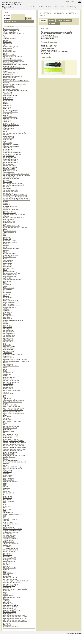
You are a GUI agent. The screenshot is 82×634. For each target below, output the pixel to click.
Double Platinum (8, 289)
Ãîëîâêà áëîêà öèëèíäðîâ (10, 524)
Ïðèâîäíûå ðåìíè (7, 263)
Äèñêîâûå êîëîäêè (8, 348)
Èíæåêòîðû (6, 180)
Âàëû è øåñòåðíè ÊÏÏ (9, 558)
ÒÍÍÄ (4, 45)
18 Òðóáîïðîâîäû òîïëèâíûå (11, 543)
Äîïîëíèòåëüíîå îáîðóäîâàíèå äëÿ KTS (14, 68)
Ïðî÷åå (5, 247)
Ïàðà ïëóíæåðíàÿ (8, 498)
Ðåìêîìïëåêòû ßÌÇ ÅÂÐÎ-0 (10, 605)
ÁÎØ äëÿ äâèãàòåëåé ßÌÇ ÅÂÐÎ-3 (13, 33)
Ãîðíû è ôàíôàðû (8, 139)
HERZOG (6, 507)
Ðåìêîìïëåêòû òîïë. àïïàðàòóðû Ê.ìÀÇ (14, 615)
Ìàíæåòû (5, 459)
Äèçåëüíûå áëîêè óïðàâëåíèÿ (12, 152)
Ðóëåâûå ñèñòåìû (8, 271)
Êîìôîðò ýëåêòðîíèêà (9, 222)
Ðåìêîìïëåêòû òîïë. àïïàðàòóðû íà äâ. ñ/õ (15, 620)
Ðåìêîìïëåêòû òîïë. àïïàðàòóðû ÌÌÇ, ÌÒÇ (15, 617)
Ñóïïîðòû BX (7, 325)
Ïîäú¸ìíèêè (6, 82)
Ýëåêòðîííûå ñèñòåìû (9, 38)
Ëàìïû (5, 234)
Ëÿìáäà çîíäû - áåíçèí (9, 240)
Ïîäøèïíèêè (6, 463)
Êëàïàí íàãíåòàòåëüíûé (10, 452)
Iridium (5, 291)
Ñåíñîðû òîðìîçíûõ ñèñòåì (10, 95)
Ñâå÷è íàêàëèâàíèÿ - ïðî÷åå (11, 305)
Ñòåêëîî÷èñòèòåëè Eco (10, 405)
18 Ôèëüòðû (7, 545)
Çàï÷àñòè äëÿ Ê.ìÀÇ (9, 586)
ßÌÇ (4, 517)
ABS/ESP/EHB (7, 353)
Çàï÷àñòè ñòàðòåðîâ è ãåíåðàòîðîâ (14, 214)
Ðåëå (5, 102)
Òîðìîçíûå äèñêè (8, 338)
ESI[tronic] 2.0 (7, 623)
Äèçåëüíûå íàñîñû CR (9, 157)
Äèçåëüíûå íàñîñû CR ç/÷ (11, 159)
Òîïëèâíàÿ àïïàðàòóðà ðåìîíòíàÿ (12, 450)
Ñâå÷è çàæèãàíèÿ (9, 288)
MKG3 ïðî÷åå (7, 107)
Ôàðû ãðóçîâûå (8, 372)
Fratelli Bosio (7, 506)
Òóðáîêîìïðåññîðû (8, 595)
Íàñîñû (5, 131)
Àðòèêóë (7, 15)
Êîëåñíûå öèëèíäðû (9, 219)
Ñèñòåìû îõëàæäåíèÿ (9, 231)
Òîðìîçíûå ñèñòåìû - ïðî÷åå (11, 366)
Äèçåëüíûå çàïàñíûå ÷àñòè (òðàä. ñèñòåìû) (16, 175)
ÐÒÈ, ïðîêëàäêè (8, 573)
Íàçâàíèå (7, 18)
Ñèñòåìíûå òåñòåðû (9, 87)
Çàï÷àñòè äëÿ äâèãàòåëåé (11, 582)
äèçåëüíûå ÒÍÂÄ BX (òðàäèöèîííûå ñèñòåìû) (16, 200)
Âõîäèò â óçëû (53, 23)
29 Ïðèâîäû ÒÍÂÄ (8, 546)
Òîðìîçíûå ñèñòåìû (8, 351)
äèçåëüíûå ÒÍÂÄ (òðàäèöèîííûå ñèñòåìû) (15, 196)
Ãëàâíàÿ (32, 6)
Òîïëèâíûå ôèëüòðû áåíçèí (11, 380)
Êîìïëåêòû (6, 525)
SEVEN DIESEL (8, 512)
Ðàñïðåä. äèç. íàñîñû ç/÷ (10, 167)
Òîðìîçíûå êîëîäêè (8, 341)
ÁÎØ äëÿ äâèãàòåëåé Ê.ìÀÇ (11, 30)
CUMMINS (6, 491)
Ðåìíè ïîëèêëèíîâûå (9, 268)
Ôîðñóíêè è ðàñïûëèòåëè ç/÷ (12, 191)
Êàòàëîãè (6, 574)
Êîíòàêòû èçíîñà (8, 349)
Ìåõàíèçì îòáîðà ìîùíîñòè (10, 560)
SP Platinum (7, 292)
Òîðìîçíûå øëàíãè (8, 330)
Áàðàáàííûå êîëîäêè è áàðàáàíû (12, 354)
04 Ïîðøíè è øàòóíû (9, 527)
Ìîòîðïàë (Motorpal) (9, 431)
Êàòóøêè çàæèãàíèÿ (9, 213)
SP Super (6, 296)
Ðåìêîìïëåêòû (7, 602)
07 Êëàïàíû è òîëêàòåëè (10, 532)
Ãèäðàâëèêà (7, 356)
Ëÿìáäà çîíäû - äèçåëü (10, 242)
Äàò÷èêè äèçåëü (8, 123)
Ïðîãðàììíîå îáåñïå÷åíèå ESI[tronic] (13, 61)
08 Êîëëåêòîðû (7, 534)
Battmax (5, 115)
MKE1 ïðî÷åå (7, 104)
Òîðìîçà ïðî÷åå (7, 327)
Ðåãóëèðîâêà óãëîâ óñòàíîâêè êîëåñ (14, 84)
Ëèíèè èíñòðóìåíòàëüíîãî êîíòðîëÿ (13, 76)
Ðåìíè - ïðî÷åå (7, 265)
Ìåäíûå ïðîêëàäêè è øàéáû (11, 460)
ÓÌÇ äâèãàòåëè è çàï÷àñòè (11, 597)
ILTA (4, 511)
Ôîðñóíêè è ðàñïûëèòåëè (10, 190)
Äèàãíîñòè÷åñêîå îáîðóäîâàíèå (12, 60)
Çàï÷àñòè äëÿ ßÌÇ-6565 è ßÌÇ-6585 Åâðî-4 (16, 581)
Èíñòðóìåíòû (7, 576)
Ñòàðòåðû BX (7, 318)
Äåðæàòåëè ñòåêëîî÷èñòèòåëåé (13, 410)
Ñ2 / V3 (5, 403)
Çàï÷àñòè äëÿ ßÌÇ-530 (10, 579)
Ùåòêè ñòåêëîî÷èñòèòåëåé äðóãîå (13, 408)
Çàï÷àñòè (6, 473)
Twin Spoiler (7, 398)
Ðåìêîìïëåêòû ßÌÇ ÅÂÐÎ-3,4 (11, 610)
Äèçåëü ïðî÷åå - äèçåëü (10, 255)
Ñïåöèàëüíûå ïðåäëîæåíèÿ (11, 29)
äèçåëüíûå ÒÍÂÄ (8, 193)
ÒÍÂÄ (5, 37)
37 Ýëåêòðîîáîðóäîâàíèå (10, 550)
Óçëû (5, 367)
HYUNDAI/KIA (7, 509)
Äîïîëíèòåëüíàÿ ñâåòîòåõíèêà (12, 279)
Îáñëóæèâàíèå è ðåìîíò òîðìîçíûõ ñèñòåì (15, 359)
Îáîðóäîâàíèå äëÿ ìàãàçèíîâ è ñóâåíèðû (15, 90)
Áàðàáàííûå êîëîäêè (9, 346)
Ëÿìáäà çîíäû (7, 237)
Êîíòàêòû (49, 6)
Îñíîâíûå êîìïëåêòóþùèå (10, 428)
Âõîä (79, 2)
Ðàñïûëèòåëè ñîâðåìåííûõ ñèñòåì (13, 183)
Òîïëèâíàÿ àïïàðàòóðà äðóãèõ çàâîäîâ (14, 449)
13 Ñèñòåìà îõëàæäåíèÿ (10, 538)
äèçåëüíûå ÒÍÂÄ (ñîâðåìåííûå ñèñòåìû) (15, 195)
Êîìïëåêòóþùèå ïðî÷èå (9, 55)
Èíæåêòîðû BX (7, 182)
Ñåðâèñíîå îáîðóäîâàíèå (10, 481)
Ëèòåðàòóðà (7, 625)
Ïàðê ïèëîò (6, 244)
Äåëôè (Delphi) (7, 470)
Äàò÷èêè (6, 130)
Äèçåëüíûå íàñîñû (8, 156)
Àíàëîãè (51, 20)
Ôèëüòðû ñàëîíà (8, 385)
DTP (4, 494)
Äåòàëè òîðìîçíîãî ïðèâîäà (11, 144)
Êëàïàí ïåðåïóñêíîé (9, 454)
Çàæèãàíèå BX (8, 211)
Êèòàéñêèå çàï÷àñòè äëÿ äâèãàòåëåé (15, 589)
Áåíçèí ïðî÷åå (7, 120)
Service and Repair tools (10, 110)
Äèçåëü (5, 71)
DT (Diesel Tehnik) (9, 493)
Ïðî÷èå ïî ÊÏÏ (6, 563)
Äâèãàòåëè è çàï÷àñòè (10, 519)
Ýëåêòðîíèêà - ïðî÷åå (9, 232)
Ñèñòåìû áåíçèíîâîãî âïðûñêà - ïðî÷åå (14, 133)
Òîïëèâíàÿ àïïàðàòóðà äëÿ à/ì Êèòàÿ (14, 441)
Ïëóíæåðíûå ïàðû (8, 151)
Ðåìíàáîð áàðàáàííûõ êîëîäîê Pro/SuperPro (16, 361)
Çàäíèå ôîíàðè (7, 281)
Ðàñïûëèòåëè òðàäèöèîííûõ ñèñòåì (13, 185)
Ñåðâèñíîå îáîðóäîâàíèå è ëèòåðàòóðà (15, 621)
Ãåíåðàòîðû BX (7, 312)
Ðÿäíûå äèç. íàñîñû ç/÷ (10, 170)
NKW (5, 395)
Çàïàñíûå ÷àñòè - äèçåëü (11, 178)
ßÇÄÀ (5, 35)
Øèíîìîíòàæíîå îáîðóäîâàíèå (11, 89)
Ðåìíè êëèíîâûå (7, 266)
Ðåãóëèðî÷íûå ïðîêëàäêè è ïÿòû (12, 467)
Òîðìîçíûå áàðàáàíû (9, 335)
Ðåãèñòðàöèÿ (71, 6)
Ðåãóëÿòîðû (7, 314)
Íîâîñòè (62, 6)
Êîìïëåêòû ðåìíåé (8, 261)
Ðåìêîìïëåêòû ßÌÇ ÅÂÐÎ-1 (10, 607)
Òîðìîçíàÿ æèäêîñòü (9, 332)
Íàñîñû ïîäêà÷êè (8, 164)
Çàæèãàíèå (6, 204)
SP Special (6, 294)
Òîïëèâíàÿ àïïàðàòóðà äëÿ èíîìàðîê (13, 444)
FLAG (5, 504)
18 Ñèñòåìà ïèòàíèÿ (9, 542)
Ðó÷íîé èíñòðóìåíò (8, 86)
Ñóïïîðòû (5, 322)
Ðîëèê (5, 270)
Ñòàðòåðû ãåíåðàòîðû (10, 307)
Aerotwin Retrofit (8, 393)
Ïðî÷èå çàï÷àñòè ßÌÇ (9, 568)
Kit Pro (5, 343)
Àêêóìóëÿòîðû (7, 113)
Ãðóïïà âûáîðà (7, 143)
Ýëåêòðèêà (6, 600)
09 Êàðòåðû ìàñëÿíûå (9, 535)
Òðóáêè (5, 594)
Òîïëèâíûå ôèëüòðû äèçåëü (11, 382)
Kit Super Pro (7, 345)
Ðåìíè (5, 258)
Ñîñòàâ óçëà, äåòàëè (64, 20)
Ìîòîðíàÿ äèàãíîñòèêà (9, 77)
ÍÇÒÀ (5, 423)
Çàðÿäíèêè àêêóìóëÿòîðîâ (11, 248)
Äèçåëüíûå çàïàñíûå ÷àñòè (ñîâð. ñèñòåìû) (16, 174)
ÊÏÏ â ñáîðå (6, 556)
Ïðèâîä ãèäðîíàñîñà (9, 561)
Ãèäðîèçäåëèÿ (7, 48)
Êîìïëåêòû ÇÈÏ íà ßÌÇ (9, 603)
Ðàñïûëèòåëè (7, 42)
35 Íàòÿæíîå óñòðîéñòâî (10, 548)
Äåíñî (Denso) (7, 472)
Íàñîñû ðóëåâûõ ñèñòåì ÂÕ (11, 273)
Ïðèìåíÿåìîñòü (11, 21)
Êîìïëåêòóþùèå (7, 50)
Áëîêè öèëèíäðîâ (8, 522)
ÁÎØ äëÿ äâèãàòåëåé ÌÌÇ (10, 32)
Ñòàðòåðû (6, 317)
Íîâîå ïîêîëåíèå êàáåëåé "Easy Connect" (15, 64)
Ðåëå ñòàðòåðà (8, 315)
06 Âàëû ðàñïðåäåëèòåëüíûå (12, 530)
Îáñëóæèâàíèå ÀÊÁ (9, 79)
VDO (4, 516)
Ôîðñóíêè (6, 40)
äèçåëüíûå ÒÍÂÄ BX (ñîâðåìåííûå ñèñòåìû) (16, 198)
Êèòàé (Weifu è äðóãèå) (10, 439)
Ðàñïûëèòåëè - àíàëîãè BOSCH (13, 421)
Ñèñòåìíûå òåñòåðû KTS (10, 63)
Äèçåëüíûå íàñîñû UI (9, 161)
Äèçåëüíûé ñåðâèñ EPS (10, 73)
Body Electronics (8, 97)
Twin (4, 397)
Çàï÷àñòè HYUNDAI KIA (10, 584)
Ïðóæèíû (5, 53)
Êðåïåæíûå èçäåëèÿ (9, 457)
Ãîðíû (5, 141)
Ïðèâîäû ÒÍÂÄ (7, 591)
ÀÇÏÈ (5, 415)
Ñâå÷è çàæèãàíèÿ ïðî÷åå (11, 301)
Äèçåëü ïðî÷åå (7, 147)
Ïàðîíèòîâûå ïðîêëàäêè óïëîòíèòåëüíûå (14, 462)
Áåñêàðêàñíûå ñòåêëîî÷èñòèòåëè (13, 400)
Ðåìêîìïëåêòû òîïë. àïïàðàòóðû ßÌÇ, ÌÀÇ (15, 618)
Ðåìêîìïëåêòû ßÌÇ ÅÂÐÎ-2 (10, 608)
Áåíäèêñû (6, 216)
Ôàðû (5, 286)
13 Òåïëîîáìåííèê (8, 540)
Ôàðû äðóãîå (7, 374)
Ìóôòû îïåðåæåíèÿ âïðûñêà (11, 47)
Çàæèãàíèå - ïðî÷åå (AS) (11, 209)
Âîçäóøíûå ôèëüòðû (9, 377)
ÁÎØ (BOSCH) (7, 58)
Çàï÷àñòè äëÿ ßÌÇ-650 (10, 577)
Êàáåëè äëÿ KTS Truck (10, 66)
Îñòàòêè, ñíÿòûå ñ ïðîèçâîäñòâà (13, 56)
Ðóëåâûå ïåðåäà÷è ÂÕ (10, 276)
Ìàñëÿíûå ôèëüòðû (8, 379)
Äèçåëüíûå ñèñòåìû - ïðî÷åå (11, 177)
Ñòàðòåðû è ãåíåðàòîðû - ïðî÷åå (13, 320)
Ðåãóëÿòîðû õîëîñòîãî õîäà (11, 125)
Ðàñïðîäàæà (7, 553)
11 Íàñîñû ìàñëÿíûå (9, 537)
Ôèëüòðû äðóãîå (8, 384)
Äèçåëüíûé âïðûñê (8, 172)
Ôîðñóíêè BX (7, 188)
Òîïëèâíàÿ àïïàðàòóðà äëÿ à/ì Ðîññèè (14, 442)
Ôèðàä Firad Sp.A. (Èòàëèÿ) (11, 514)
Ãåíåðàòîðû (6, 310)
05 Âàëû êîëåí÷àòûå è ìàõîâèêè (12, 529)
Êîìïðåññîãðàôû (8, 74)
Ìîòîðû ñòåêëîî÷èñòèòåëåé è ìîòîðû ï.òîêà (15, 227)
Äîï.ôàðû (5, 201)
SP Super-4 (6, 299)
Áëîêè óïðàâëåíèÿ (8, 136)
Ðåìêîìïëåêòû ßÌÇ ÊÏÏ (9, 612)
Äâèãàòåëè (6, 520)
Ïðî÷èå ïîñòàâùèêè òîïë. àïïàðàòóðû (14, 446)
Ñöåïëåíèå (6, 566)
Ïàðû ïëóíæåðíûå (8, 43)
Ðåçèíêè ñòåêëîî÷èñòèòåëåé (12, 411)
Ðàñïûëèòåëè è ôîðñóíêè (10, 434)
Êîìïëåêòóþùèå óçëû (9, 51)
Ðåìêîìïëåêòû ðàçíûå (9, 613)
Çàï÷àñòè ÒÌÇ (7, 587)
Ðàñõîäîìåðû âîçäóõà (9, 253)
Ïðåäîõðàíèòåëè (8, 100)
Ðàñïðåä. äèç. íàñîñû (9, 165)
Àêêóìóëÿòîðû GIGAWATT (11, 118)
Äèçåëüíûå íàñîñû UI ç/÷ (10, 162)
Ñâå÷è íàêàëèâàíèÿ (9, 302)
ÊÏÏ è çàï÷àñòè (7, 555)
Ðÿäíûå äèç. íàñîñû (9, 169)
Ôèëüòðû (6, 375)
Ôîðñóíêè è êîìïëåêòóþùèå (11, 426)
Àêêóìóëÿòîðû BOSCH (10, 117)
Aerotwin (6, 392)
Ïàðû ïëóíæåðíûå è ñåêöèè (11, 436)
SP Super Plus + (8, 297)
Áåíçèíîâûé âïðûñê (8, 126)
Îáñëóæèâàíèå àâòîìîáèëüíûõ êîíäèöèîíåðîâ (16, 81)
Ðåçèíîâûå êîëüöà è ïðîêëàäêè (12, 468)
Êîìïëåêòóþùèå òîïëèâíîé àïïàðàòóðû (14, 455)
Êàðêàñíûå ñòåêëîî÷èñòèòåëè (12, 402)
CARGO (5, 489)
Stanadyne (6, 488)
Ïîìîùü (56, 6)
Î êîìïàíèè (40, 6)
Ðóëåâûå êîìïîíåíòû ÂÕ (10, 275)
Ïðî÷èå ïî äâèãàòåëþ (9, 551)
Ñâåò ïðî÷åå (7, 278)
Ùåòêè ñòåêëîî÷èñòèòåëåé (11, 390)
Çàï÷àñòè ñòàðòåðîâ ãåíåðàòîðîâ (13, 218)
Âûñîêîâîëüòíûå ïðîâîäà (10, 206)
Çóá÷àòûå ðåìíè (8, 260)
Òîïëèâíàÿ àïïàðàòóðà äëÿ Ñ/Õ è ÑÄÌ (14, 447)
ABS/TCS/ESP (7, 92)
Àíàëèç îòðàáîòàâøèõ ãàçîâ (11, 69)
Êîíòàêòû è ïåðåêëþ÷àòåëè (11, 226)
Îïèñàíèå (43, 20)
